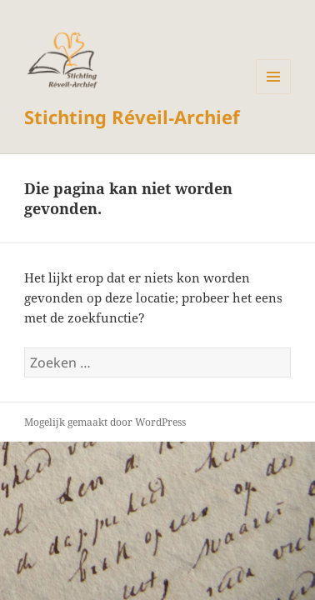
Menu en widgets (274, 93)
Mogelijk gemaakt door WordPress (105, 422)
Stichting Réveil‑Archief (132, 116)
